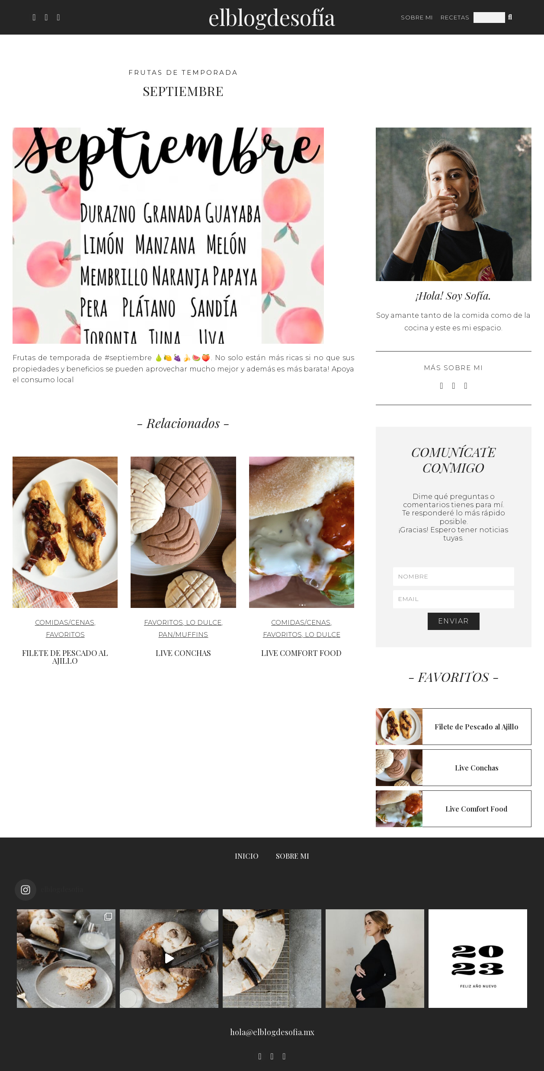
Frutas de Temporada (183, 72)
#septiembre (128, 358)
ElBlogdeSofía (271, 17)
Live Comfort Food (301, 653)
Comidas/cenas (64, 622)
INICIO (247, 855)
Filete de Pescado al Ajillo (65, 657)
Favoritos (65, 634)
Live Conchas (183, 653)
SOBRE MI (417, 17)
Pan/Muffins (183, 634)
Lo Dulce (203, 622)
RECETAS (455, 17)
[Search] (510, 17)
